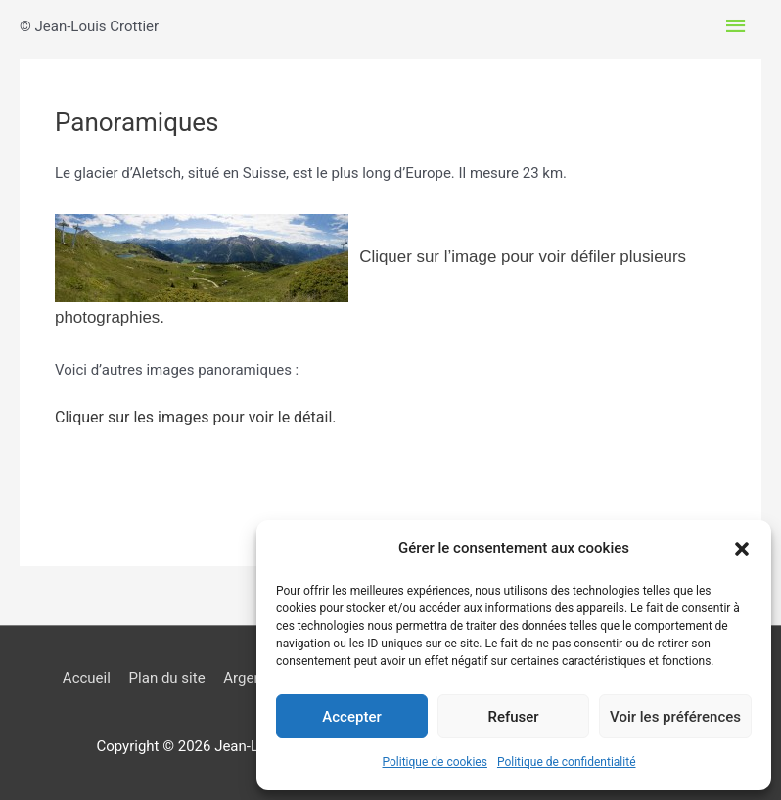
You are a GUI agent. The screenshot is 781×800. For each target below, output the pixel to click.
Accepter (351, 717)
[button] (742, 548)
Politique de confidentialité (566, 762)
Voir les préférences (675, 717)
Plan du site (167, 678)
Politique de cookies (435, 762)
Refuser (512, 717)
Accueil (87, 678)
